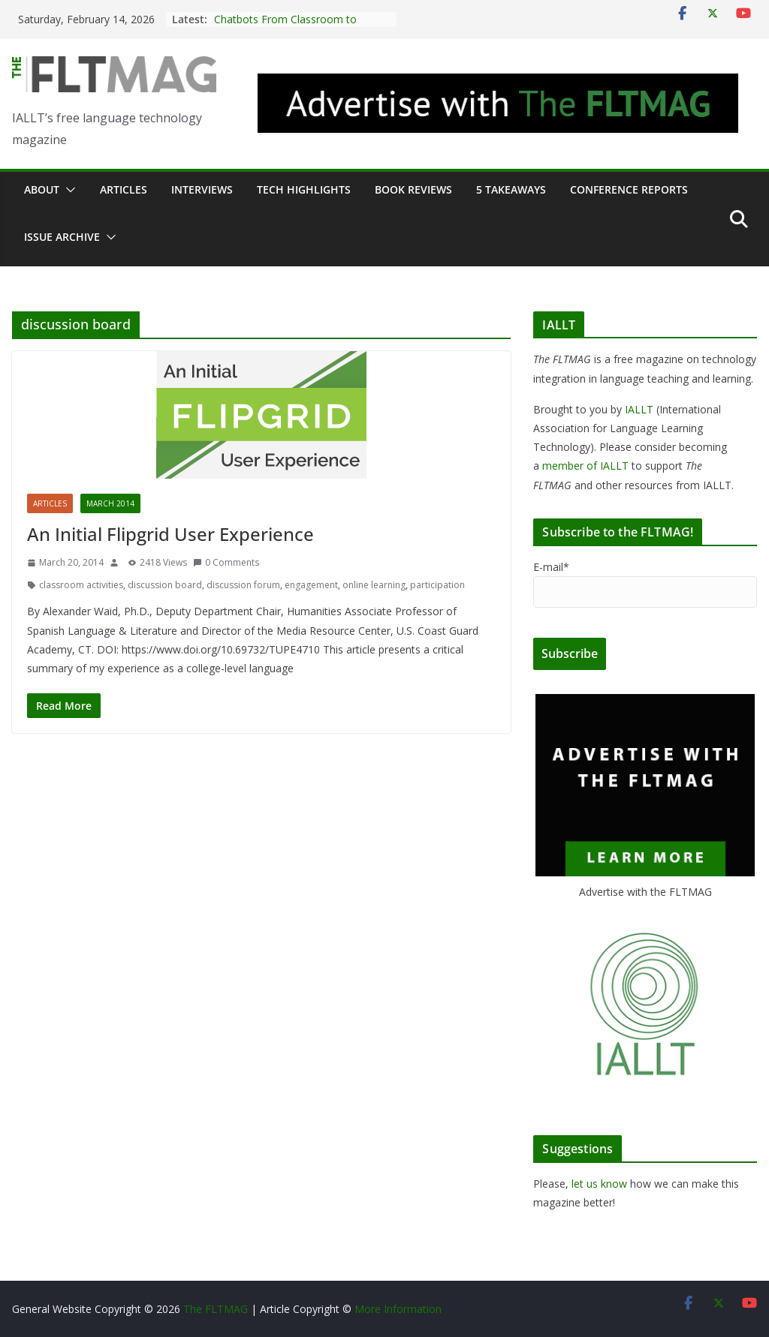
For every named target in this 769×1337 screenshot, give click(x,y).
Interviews (202, 189)
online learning (374, 584)
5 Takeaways (511, 189)
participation (437, 584)
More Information (398, 1309)
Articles (123, 189)
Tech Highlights (304, 189)
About (41, 189)
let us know (599, 1183)
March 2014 (110, 503)
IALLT (639, 409)
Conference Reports (629, 189)
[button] (67, 189)
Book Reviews (413, 189)
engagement (311, 584)
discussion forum (243, 584)
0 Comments (226, 562)
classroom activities (81, 584)
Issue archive (62, 237)
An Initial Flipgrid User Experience (170, 533)
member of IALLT (585, 465)
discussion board (165, 584)
